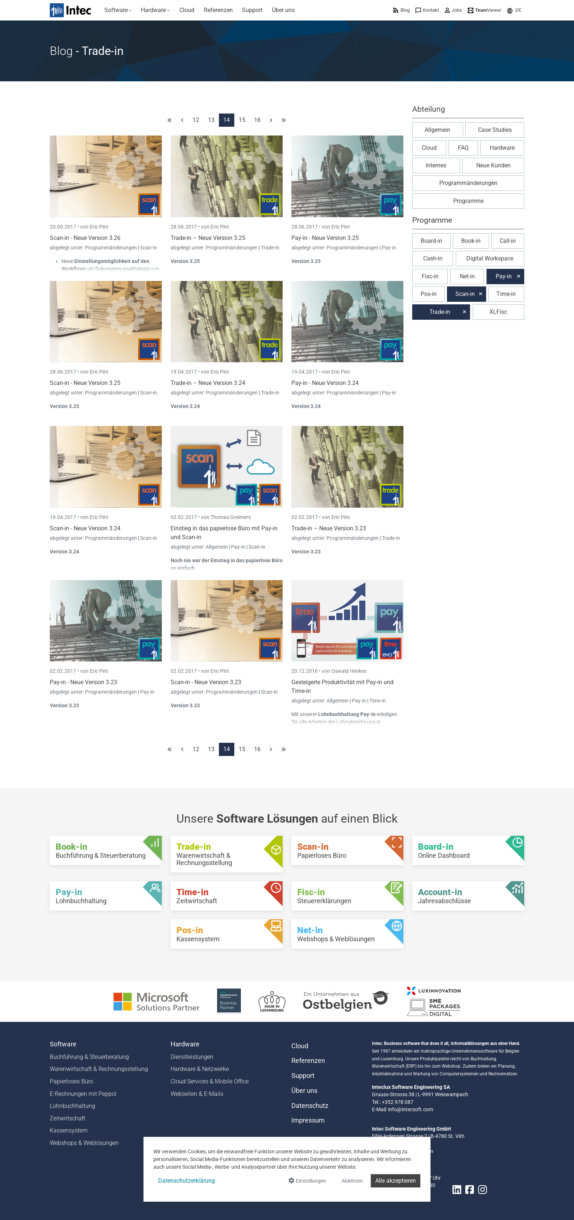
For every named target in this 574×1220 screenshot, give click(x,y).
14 (226, 119)
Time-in (377, 701)
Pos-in (429, 293)
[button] (514, 10)
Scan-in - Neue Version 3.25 (85, 382)
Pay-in (389, 248)
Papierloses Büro (71, 1081)
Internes (436, 165)
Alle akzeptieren (395, 1180)
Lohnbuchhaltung (72, 1105)
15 (242, 119)
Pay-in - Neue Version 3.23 (83, 682)
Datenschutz (309, 1105)
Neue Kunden (493, 165)
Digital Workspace (489, 258)
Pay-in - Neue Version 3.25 (325, 237)
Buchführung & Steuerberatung (89, 1056)
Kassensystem (68, 1130)
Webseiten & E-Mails (197, 1093)
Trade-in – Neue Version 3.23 (328, 528)
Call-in (508, 240)
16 (257, 119)
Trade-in (270, 248)
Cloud (429, 147)
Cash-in (433, 258)
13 (211, 119)
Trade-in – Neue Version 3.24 (208, 382)
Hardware (502, 147)
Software (63, 1044)
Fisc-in (430, 276)
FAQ (463, 147)
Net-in (467, 276)
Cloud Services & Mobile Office (210, 1081)
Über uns (304, 1090)
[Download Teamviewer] (484, 10)
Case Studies (495, 129)
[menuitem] (118, 10)
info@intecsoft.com (410, 1109)
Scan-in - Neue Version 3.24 (85, 528)
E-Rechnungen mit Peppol (83, 1093)
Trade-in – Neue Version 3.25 (208, 237)
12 (196, 119)
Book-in (471, 240)
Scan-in (148, 248)
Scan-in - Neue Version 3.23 (206, 682)
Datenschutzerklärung (186, 1180)
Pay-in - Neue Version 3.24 (325, 382)
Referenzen (308, 1060)
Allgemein (217, 547)
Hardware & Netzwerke (200, 1068)
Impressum (308, 1120)
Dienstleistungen (192, 1056)
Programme (468, 200)
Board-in (431, 240)
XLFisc (498, 311)
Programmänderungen (111, 248)
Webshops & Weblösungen (84, 1142)
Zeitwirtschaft (67, 1118)
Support (302, 1075)
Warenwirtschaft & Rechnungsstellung (99, 1068)
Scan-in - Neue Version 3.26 (85, 237)
